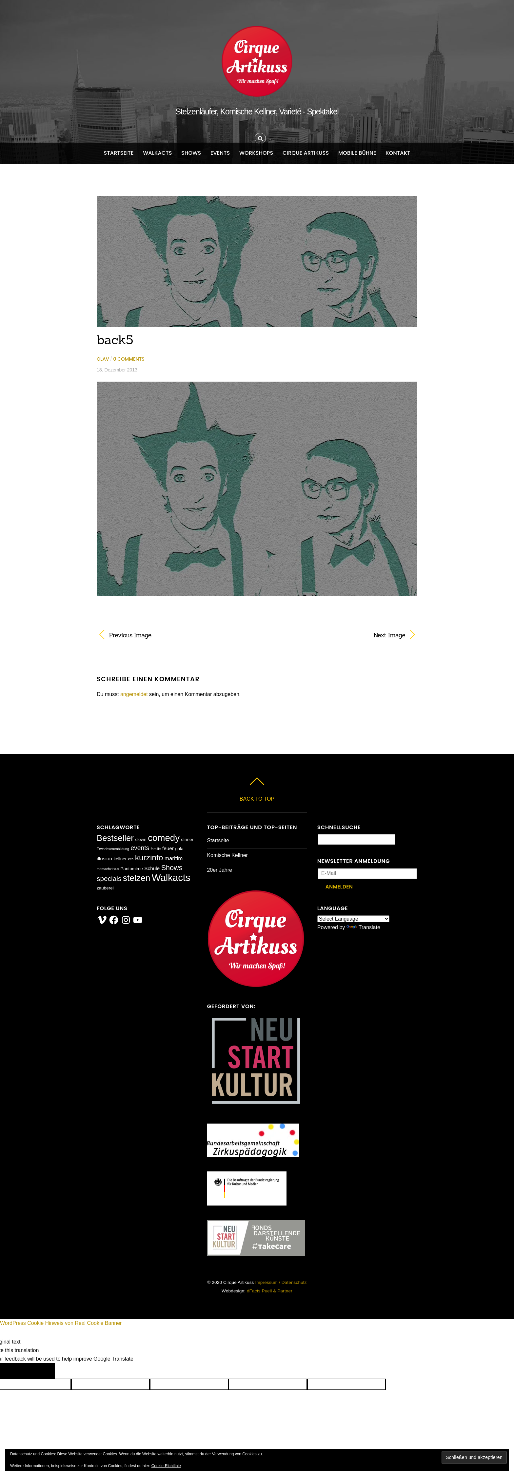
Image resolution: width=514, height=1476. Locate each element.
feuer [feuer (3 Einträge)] (168, 848)
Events (220, 153)
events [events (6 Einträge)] (139, 848)
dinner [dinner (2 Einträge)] (187, 839)
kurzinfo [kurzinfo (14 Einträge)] (149, 857)
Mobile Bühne (357, 153)
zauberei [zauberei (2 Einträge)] (105, 888)
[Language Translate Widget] (353, 918)
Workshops (256, 153)
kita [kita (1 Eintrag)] (131, 859)
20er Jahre (219, 870)
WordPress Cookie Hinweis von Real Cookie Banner (61, 1323)
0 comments (128, 359)
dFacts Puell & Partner (269, 1290)
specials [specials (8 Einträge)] (109, 878)
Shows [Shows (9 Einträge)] (172, 868)
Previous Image (130, 635)
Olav (103, 359)
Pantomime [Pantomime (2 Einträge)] (132, 868)
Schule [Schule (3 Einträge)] (152, 868)
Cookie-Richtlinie (166, 1466)
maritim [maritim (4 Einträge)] (174, 858)
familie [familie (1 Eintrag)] (156, 849)
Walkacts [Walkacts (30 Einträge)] (171, 877)
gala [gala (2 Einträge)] (179, 848)
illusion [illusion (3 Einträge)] (104, 858)
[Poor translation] (39, 1371)
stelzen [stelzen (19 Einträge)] (136, 878)
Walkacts (157, 153)
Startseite (119, 153)
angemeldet (134, 694)
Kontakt (398, 153)
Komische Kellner (227, 855)
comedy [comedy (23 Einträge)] (164, 838)
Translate (363, 927)
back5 (115, 339)
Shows (191, 153)
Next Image (336, 635)
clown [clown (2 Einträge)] (140, 839)
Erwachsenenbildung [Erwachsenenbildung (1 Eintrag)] (113, 849)
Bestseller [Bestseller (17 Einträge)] (115, 838)
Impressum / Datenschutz (280, 1282)
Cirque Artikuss (306, 153)
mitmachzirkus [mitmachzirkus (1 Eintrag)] (108, 869)
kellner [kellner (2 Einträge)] (120, 858)
